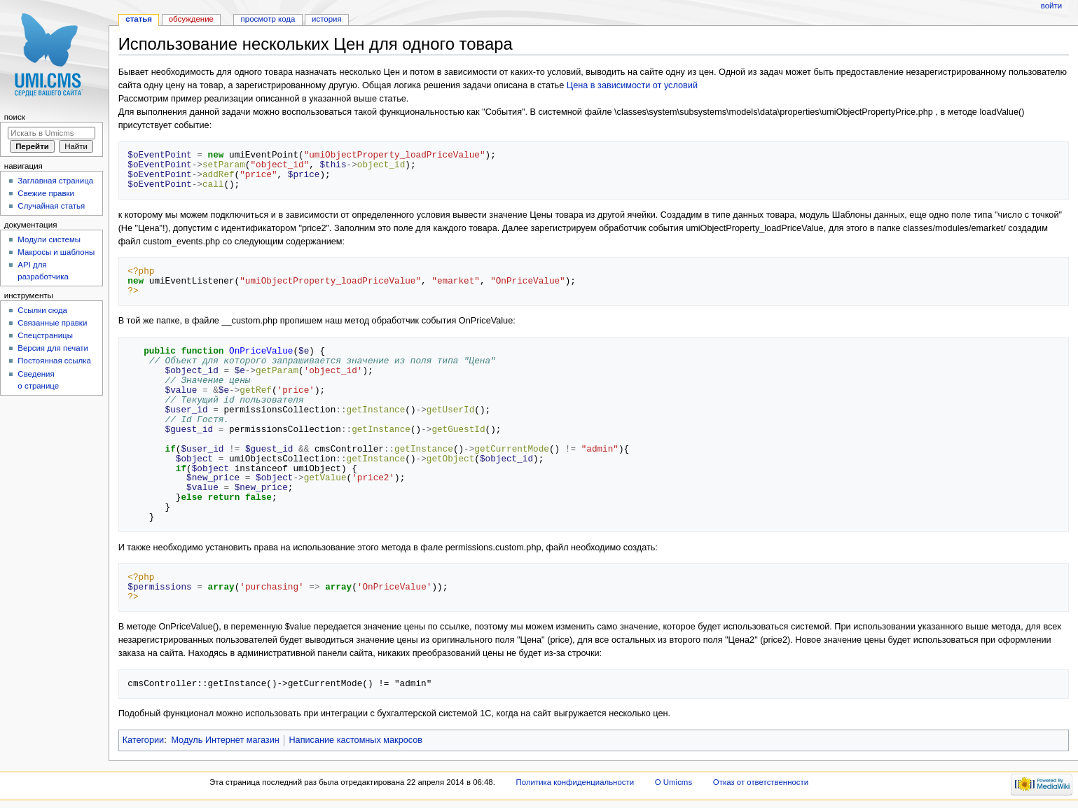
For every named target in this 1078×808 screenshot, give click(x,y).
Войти (1051, 5)
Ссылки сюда (42, 310)
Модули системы (49, 239)
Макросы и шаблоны (56, 252)
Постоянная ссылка (54, 360)
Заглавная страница (55, 180)
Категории (144, 740)
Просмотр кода (268, 19)
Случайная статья (51, 206)
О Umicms (673, 782)
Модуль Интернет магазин (225, 740)
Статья (138, 19)
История (327, 19)
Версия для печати (53, 348)
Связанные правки (52, 323)
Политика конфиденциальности (575, 782)
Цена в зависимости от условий (632, 85)
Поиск (14, 117)
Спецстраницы (45, 335)
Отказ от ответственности (760, 782)
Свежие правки (46, 193)
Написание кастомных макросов (355, 740)
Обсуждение (191, 19)
